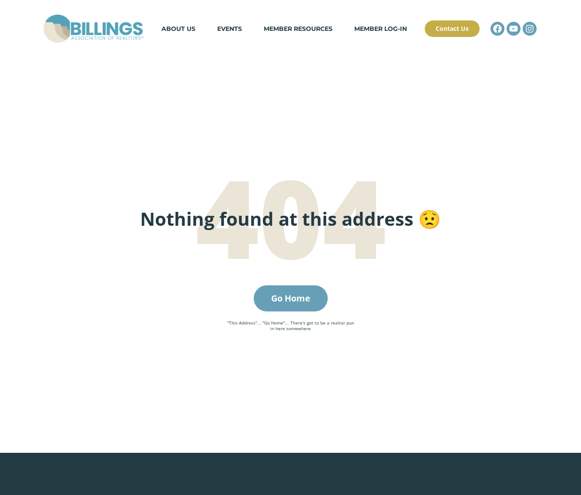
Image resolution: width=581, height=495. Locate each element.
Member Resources (298, 29)
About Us (178, 29)
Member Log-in (380, 29)
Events (229, 29)
